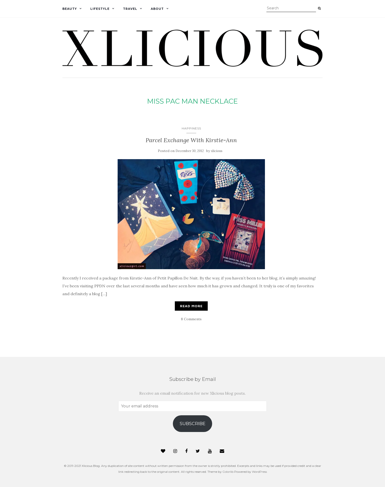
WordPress (259, 471)
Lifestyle (100, 9)
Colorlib (228, 471)
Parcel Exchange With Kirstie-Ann (191, 140)
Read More (191, 306)
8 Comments (191, 319)
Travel (130, 9)
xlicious (216, 151)
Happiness (191, 128)
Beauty (69, 9)
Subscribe (193, 423)
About (157, 9)
